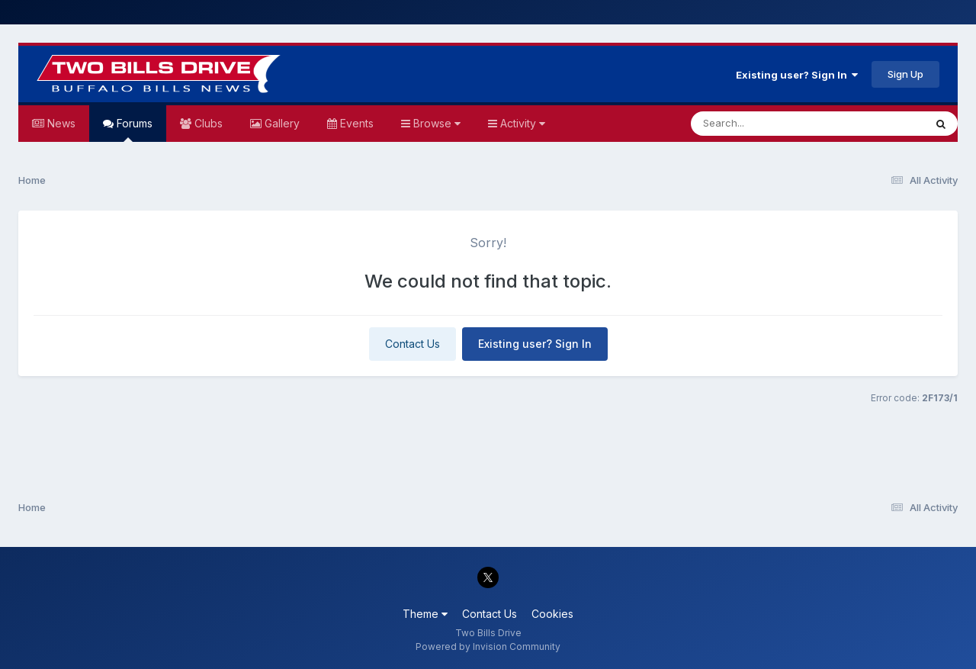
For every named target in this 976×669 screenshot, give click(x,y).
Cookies (552, 613)
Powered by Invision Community (488, 646)
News (59, 123)
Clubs (207, 123)
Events (355, 123)
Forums (133, 129)
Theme (425, 613)
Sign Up (905, 74)
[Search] (766, 123)
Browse (435, 123)
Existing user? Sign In (797, 75)
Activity (521, 123)
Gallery (281, 123)
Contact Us (412, 343)
